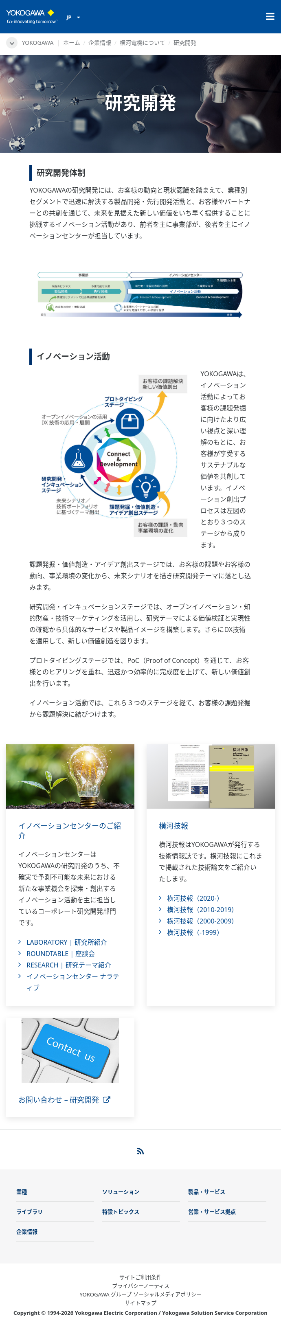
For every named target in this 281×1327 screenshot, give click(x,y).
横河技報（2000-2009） (202, 921)
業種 (21, 1191)
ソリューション (120, 1191)
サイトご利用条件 (140, 1277)
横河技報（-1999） (195, 932)
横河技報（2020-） (195, 898)
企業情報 (99, 42)
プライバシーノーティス (140, 1286)
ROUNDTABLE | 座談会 (60, 953)
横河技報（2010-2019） (202, 909)
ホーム (71, 42)
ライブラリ (29, 1211)
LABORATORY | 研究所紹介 (66, 942)
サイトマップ (140, 1303)
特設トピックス (120, 1211)
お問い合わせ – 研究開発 (64, 1100)
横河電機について (142, 42)
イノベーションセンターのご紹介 (69, 830)
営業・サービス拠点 (212, 1211)
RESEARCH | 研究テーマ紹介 (68, 965)
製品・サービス (206, 1191)
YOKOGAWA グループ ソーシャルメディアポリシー (140, 1294)
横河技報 (173, 826)
